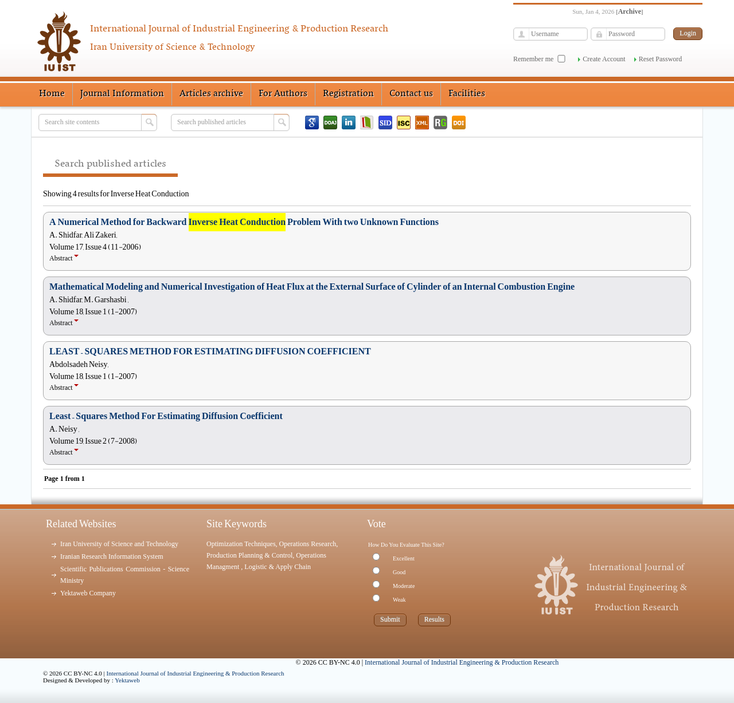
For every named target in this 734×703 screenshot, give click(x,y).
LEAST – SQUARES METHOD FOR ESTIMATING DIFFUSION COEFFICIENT (210, 351)
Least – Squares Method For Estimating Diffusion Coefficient (166, 416)
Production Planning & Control (249, 555)
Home (52, 94)
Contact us (411, 94)
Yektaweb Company (88, 593)
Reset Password (660, 59)
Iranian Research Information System (111, 556)
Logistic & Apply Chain (277, 567)
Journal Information (122, 94)
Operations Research (308, 544)
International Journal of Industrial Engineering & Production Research (195, 673)
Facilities (466, 94)
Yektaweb (127, 680)
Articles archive (211, 94)
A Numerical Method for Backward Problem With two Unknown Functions (244, 222)
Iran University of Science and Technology (119, 544)
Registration (348, 94)
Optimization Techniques (241, 544)
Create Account (604, 59)
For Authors (283, 94)
